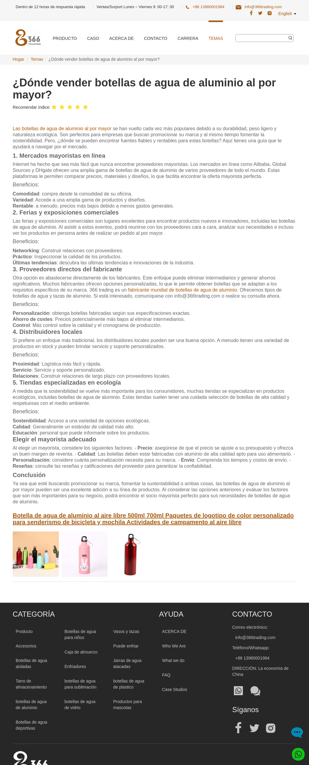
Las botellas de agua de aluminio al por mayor (62, 128)
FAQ (166, 675)
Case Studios (174, 689)
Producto (65, 38)
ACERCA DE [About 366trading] (174, 631)
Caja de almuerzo (81, 652)
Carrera (188, 38)
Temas (216, 38)
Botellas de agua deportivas (31, 725)
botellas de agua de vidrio (80, 704)
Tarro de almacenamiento (31, 684)
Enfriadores (75, 666)
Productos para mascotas (127, 704)
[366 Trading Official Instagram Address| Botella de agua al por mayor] (269, 13)
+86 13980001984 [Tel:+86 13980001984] (252, 658)
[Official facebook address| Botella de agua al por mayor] (238, 728)
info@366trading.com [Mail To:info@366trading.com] (255, 637)
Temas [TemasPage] (37, 59)
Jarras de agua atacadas (127, 663)
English (287, 13)
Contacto (155, 38)
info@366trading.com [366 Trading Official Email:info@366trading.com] (263, 7)
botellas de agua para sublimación (81, 684)
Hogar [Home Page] (18, 59)
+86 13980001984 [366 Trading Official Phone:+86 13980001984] (208, 7)
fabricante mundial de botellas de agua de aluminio (182, 289)
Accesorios (26, 646)
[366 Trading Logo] (28, 37)
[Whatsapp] (296, 752)
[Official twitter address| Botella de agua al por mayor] (254, 728)
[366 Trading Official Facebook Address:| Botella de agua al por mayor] (251, 13)
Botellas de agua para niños (80, 634)
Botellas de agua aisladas (31, 663)
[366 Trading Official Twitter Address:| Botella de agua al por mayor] (260, 13)
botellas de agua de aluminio (31, 704)
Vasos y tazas (126, 631)
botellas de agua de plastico (128, 684)
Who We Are (174, 646)
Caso (93, 38)
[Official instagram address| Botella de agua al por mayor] (271, 728)
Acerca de (121, 38)
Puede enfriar (126, 646)
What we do (173, 660)
